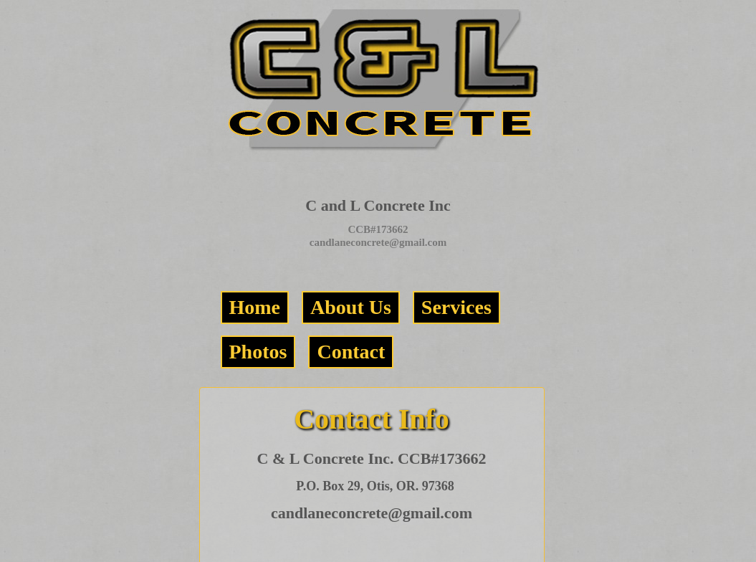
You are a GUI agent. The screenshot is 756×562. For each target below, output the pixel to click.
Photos (258, 351)
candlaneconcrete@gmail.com (378, 242)
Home (255, 307)
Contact (351, 351)
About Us (350, 307)
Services (456, 307)
